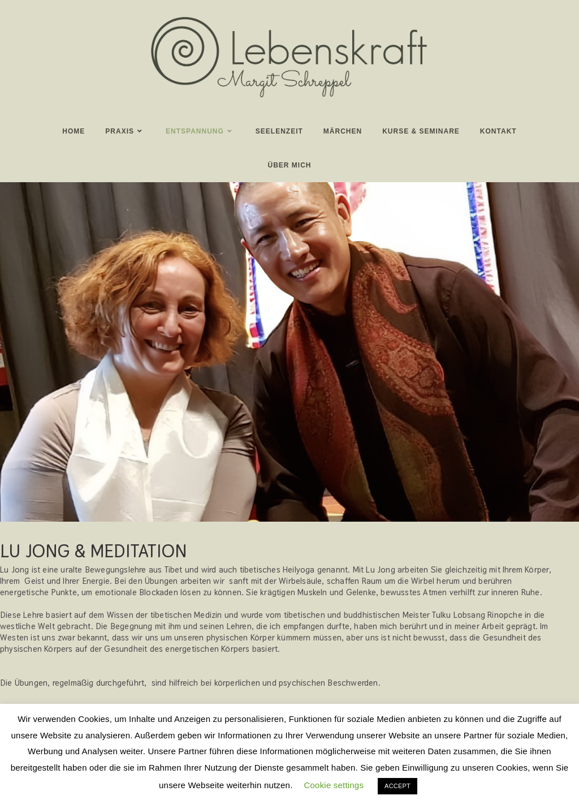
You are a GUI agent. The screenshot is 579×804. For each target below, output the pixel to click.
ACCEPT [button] (397, 785)
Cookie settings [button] (334, 785)
